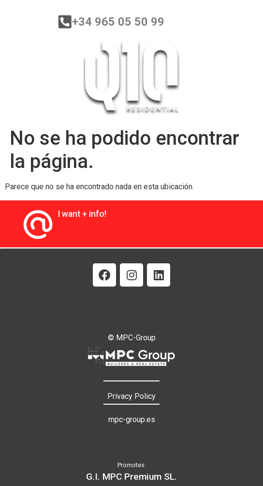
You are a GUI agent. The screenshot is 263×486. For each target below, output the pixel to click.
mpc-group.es (131, 419)
